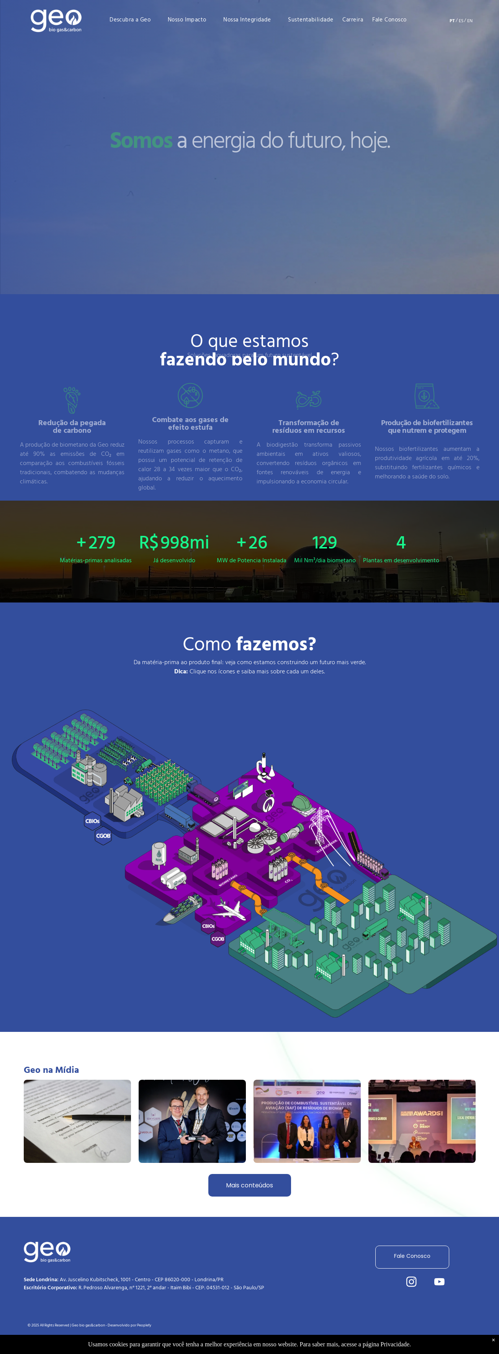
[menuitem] (135, 20)
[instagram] (411, 1283)
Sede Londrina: (41, 1279)
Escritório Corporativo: (50, 1288)
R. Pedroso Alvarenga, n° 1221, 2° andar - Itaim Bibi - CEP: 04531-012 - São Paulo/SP (171, 1288)
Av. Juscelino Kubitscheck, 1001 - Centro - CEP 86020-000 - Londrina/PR (142, 1279)
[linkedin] (383, 1283)
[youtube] (439, 1283)
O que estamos (249, 348)
